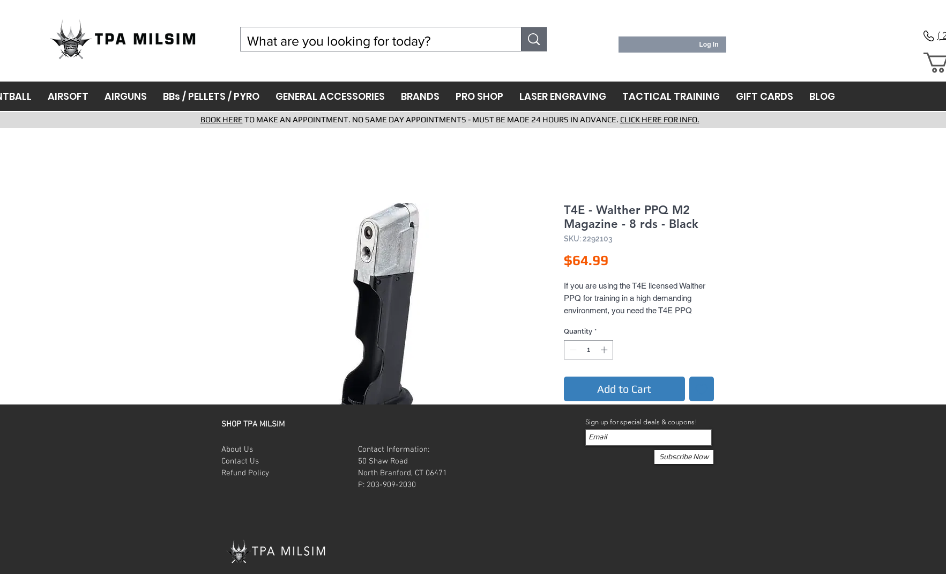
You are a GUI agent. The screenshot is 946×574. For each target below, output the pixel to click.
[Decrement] (571, 350)
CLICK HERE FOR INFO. (659, 119)
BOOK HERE (221, 119)
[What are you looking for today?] (373, 41)
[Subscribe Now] (683, 457)
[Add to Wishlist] (701, 389)
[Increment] (605, 350)
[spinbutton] (588, 350)
